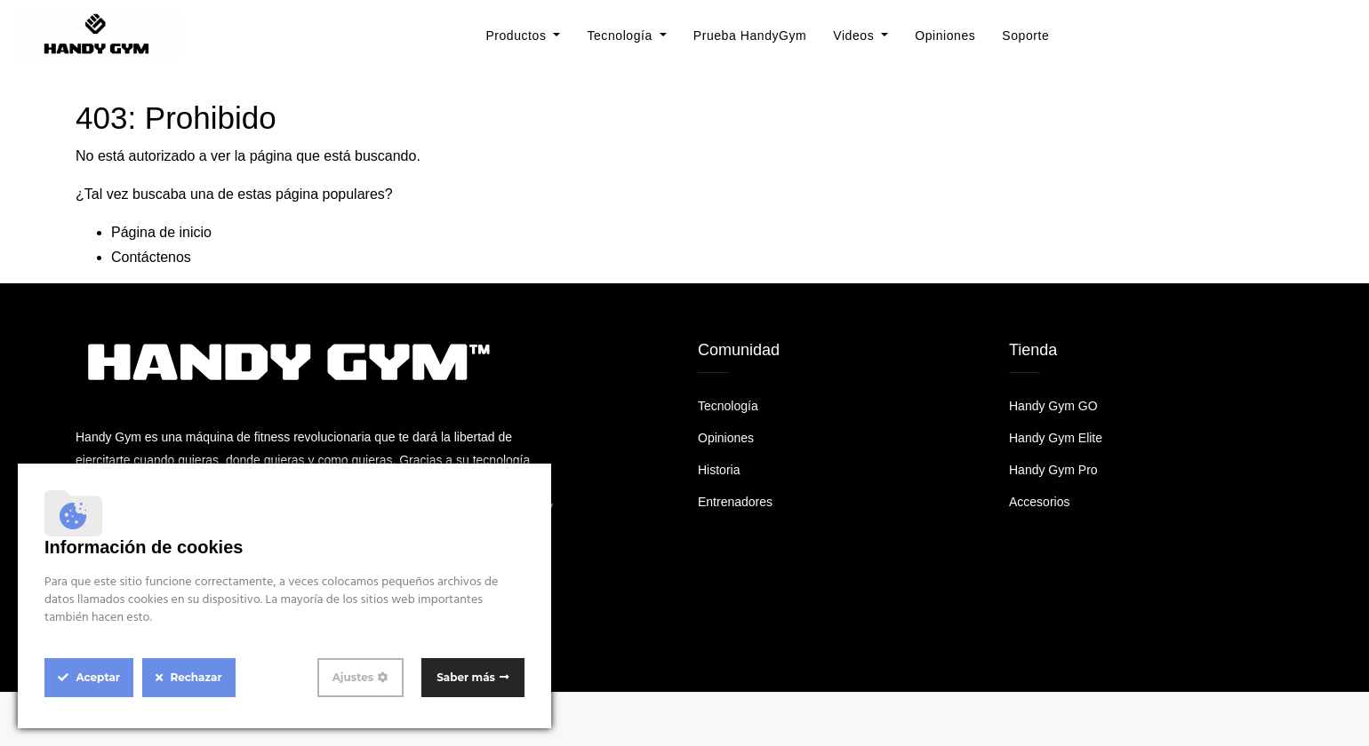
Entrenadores (735, 502)
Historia (719, 470)
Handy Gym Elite (1055, 438)
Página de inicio (161, 232)
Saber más (465, 677)
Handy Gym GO (1053, 406)
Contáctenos (151, 257)
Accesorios (1039, 502)
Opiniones (726, 438)
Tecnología (728, 406)
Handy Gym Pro (1053, 470)
